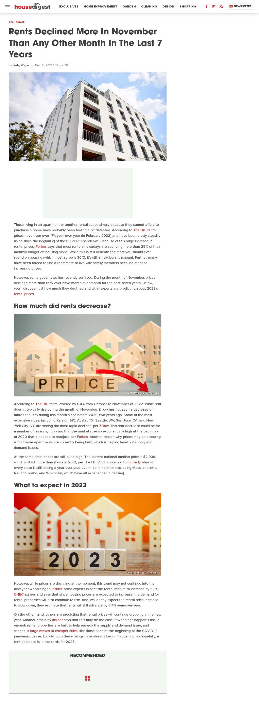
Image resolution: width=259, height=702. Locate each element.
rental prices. (24, 293)
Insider (57, 589)
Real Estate (17, 22)
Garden (129, 6)
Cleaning (149, 6)
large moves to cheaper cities (53, 630)
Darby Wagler (21, 65)
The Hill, (139, 230)
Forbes (41, 246)
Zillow (103, 425)
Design (168, 6)
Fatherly (133, 462)
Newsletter (240, 6)
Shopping (188, 6)
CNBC (19, 594)
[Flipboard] (213, 7)
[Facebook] (206, 7)
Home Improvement (100, 6)
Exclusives (68, 6)
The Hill (41, 404)
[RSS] (221, 7)
